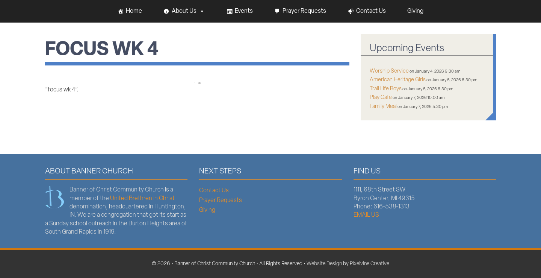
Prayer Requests (304, 11)
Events (244, 11)
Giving (415, 11)
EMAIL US (366, 215)
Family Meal (383, 106)
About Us (188, 11)
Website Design (324, 264)
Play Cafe (381, 97)
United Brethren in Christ (142, 199)
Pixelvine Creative (369, 264)
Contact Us (371, 11)
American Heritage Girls (398, 80)
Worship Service (389, 71)
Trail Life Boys (386, 89)
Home (134, 11)
